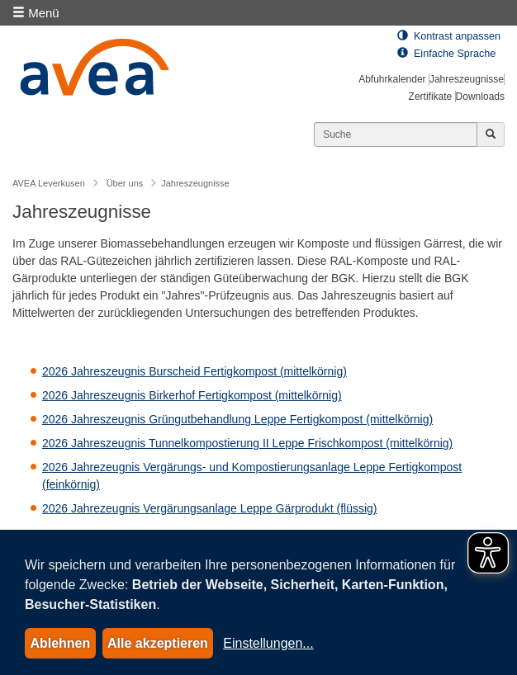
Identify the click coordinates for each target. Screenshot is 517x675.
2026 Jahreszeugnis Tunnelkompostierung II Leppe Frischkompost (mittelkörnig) (247, 443)
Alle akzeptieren (157, 643)
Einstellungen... (268, 643)
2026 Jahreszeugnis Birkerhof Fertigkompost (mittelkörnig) (192, 395)
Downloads (480, 96)
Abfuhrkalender (391, 79)
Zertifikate (431, 96)
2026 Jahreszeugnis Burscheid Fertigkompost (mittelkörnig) (194, 371)
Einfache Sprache (446, 53)
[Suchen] (395, 134)
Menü (35, 13)
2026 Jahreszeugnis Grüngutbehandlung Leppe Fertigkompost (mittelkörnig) (237, 419)
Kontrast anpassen (448, 36)
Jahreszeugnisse (466, 79)
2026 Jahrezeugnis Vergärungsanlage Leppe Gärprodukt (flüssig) (209, 508)
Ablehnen (60, 643)
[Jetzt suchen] (491, 134)
